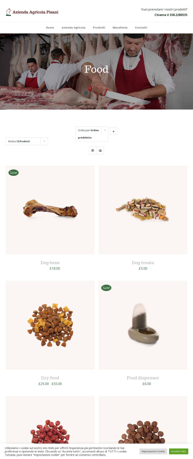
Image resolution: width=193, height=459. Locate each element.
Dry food (50, 377)
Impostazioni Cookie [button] (153, 451)
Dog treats (143, 262)
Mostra (19, 141)
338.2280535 (178, 15)
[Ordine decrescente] (113, 131)
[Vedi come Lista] (100, 150)
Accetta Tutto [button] (178, 451)
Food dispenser (143, 377)
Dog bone (50, 262)
